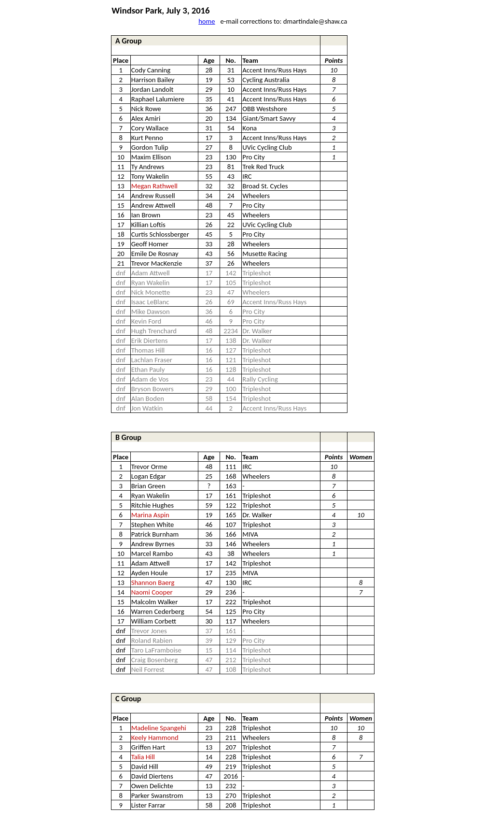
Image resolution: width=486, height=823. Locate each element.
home (206, 21)
